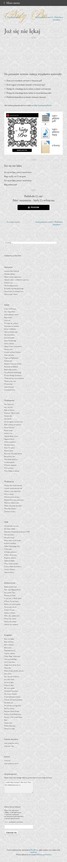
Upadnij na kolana (9, 613)
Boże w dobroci (9, 645)
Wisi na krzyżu (8, 468)
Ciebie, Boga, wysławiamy (12, 656)
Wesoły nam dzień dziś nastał (13, 506)
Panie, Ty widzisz (9, 448)
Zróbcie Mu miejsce (10, 622)
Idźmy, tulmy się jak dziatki (12, 541)
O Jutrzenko (8, 549)
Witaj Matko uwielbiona (11, 471)
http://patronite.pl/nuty (43, 105)
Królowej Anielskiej (10, 543)
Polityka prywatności (43, 854)
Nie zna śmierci (9, 494)
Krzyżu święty (8, 431)
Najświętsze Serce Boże (11, 691)
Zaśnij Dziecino (9, 387)
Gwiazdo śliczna (9, 535)
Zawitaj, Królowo (9, 570)
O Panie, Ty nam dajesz (11, 601)
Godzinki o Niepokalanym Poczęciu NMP (17, 532)
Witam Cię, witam (10, 619)
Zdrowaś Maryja (9, 572)
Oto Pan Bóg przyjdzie (11, 286)
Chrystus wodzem (9, 654)
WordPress (34, 850)
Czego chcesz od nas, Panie (12, 665)
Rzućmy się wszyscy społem (12, 604)
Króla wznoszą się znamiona (12, 425)
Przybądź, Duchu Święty (11, 711)
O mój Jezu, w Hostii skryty (12, 599)
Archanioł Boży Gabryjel (11, 271)
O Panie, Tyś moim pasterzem (13, 700)
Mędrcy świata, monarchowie (13, 347)
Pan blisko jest (8, 703)
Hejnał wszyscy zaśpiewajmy (12, 277)
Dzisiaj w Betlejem (10, 329)
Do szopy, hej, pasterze (11, 323)
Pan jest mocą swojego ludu (12, 706)
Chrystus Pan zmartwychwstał (13, 486)
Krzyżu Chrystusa (9, 428)
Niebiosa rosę (8, 283)
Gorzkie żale (8, 416)
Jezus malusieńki (9, 338)
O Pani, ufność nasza (10, 555)
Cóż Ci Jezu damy (9, 662)
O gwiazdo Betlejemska (11, 358)
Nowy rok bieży (9, 355)
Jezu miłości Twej (9, 593)
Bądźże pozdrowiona (10, 587)
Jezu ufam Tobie (9, 680)
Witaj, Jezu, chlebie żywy (12, 616)
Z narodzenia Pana (9, 390)
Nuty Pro (24, 14)
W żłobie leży (8, 384)
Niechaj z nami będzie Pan (12, 491)
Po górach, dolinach (10, 558)
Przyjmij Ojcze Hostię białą (12, 714)
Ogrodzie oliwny (9, 439)
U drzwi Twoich (9, 610)
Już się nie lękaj (9, 683)
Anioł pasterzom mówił (11, 315)
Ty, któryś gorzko (9, 462)
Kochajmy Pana (9, 685)
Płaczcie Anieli (8, 451)
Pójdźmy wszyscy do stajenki (12, 364)
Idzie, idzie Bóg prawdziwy (12, 590)
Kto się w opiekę (9, 688)
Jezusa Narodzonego (10, 341)
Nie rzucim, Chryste (10, 694)
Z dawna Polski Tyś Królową (12, 567)
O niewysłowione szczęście (12, 697)
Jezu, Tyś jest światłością (11, 677)
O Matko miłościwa (10, 552)
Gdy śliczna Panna (9, 335)
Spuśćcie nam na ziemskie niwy (13, 292)
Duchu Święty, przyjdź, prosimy (14, 671)
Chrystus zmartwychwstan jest (13, 488)
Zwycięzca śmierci (12, 222)
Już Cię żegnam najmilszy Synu (13, 422)
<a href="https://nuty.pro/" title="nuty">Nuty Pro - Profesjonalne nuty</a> (18, 786)
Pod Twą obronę (9, 709)
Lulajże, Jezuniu (9, 344)
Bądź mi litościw (9, 410)
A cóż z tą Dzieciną (10, 309)
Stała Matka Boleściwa (11, 459)
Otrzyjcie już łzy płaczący (12, 497)
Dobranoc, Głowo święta (11, 413)
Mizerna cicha (8, 349)
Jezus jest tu (7, 674)
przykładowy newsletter (16, 822)
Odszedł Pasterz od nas (11, 436)
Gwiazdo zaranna (9, 538)
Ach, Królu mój (9, 404)
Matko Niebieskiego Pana (12, 546)
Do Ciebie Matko (9, 529)
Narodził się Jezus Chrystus (12, 352)
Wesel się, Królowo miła (11, 503)
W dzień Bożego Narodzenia (13, 376)
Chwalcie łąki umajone (11, 526)
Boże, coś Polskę (9, 639)
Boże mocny (8, 648)
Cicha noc (7, 320)
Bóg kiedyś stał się (9, 651)
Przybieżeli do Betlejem (11, 367)
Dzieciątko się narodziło (11, 326)
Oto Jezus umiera (9, 445)
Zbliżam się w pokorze (11, 625)
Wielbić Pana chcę (9, 726)
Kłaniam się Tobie (9, 596)
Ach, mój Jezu (8, 407)
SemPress (33, 852)
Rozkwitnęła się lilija (10, 370)
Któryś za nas (8, 433)
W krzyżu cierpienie (10, 465)
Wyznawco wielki (9, 729)
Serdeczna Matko (9, 561)
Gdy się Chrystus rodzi (11, 332)
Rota (5, 720)
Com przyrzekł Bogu (10, 659)
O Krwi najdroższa (10, 442)
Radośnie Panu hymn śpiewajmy (14, 500)
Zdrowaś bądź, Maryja (11, 294)
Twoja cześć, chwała (10, 607)
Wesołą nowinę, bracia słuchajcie (14, 378)
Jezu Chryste (8, 419)
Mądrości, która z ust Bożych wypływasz (16, 280)
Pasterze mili (8, 361)
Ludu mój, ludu (9, 746)
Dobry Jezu (7, 668)
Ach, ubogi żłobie (9, 312)
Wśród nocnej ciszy (10, 381)
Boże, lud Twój (9, 642)
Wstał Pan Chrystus (10, 509)
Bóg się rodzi (8, 318)
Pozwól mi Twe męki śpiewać (13, 454)
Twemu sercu (8, 723)
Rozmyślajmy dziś (9, 457)
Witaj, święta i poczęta (11, 564)
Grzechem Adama (9, 274)
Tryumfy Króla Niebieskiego (12, 373)
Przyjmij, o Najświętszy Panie (13, 717)
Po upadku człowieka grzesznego (14, 289)
